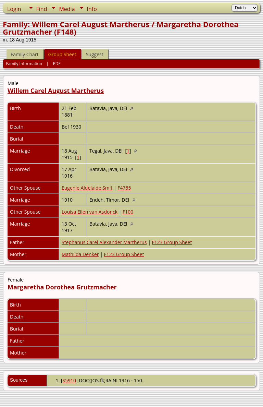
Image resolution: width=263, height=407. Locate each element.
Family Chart (25, 54)
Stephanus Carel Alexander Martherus (104, 242)
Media (67, 9)
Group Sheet (62, 54)
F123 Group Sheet (172, 242)
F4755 (124, 187)
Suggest (94, 54)
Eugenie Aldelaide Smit (87, 187)
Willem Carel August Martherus (56, 90)
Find (41, 9)
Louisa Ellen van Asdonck (89, 211)
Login (14, 9)
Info (92, 9)
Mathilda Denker (80, 254)
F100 (128, 211)
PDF (57, 64)
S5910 (69, 380)
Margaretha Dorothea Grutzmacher (62, 287)
